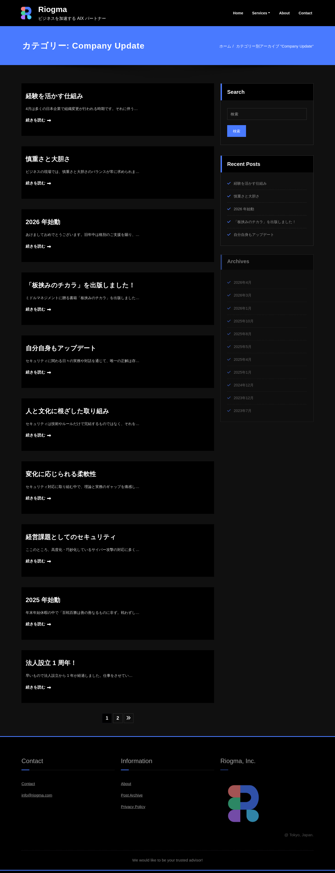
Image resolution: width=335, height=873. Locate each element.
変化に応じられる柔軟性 (61, 475)
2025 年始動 (43, 601)
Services (259, 13)
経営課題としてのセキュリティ (71, 538)
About (284, 13)
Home (238, 13)
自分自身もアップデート (61, 348)
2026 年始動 (43, 222)
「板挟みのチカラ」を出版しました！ (80, 285)
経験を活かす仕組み (54, 96)
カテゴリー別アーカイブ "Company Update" (275, 46)
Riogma (52, 9)
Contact (305, 13)
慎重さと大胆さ (48, 159)
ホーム (225, 46)
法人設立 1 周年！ (51, 664)
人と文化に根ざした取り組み (67, 412)
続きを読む (35, 120)
